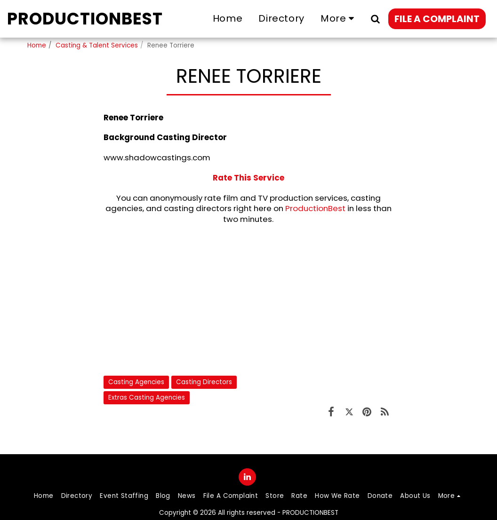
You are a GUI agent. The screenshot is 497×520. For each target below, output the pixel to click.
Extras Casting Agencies (146, 397)
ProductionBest (315, 208)
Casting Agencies (136, 382)
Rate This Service (248, 177)
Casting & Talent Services (97, 45)
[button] (375, 19)
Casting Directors (204, 382)
